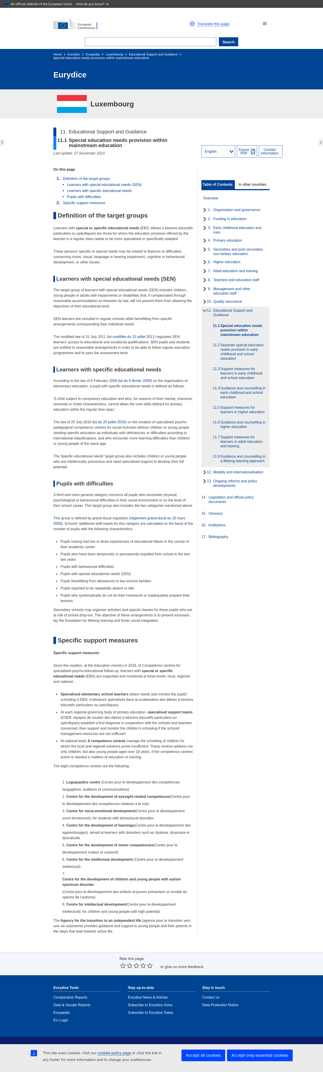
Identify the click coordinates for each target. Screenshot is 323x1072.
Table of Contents (218, 184)
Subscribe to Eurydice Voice (150, 991)
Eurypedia (93, 54)
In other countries (252, 184)
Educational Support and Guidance (153, 54)
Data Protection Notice (220, 991)
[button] (265, 23)
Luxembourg (114, 54)
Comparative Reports (70, 984)
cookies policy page (114, 1053)
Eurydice (74, 54)
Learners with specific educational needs (99, 191)
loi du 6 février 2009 (135, 381)
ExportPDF (244, 151)
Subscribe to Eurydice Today (150, 999)
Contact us (210, 984)
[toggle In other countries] (253, 184)
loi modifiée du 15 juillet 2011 (131, 337)
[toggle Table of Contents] (218, 184)
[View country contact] (270, 151)
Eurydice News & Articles (148, 984)
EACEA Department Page (222, 1040)
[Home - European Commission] (105, 24)
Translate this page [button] (213, 24)
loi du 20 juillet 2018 (109, 422)
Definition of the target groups (86, 179)
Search (228, 42)
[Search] (150, 41)
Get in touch (137, 1040)
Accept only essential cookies (259, 1055)
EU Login (60, 1007)
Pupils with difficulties (84, 197)
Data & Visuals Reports (71, 991)
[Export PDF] (247, 151)
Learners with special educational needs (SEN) (104, 185)
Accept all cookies (203, 1055)
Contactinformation (270, 151)
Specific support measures (84, 203)
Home (57, 54)
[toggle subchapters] (203, 210)
